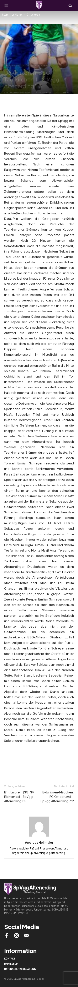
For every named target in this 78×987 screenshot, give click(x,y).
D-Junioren (33, 14)
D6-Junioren (40, 65)
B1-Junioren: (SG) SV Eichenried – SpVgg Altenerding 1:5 (19, 796)
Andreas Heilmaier (20, 92)
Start (5, 14)
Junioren (17, 14)
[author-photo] (39, 836)
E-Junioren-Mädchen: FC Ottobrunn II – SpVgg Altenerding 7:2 (57, 796)
